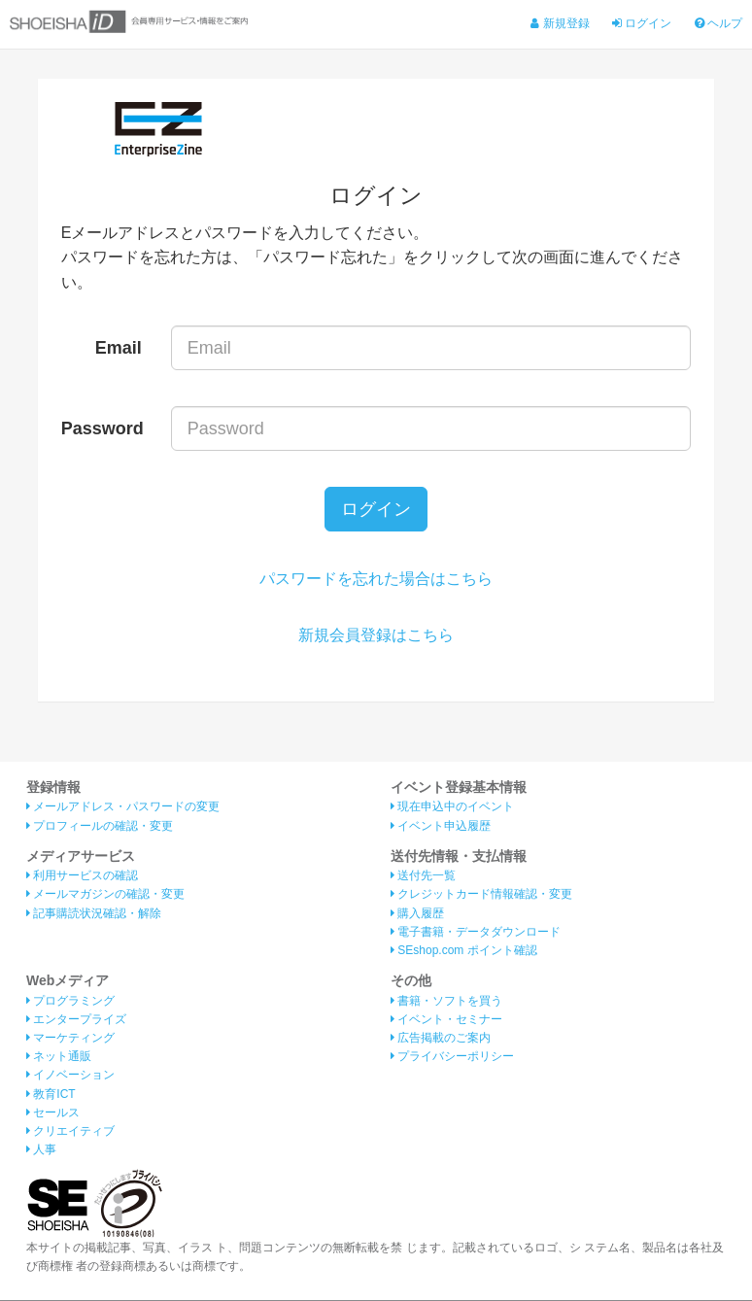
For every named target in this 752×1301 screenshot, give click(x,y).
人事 (41, 1151)
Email (118, 348)
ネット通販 (58, 1058)
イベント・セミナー (446, 1020)
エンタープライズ (76, 1020)
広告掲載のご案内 (441, 1038)
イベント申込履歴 (441, 827)
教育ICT (51, 1095)
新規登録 (559, 23)
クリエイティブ (70, 1132)
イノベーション (70, 1076)
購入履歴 (417, 914)
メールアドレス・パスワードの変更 (123, 808)
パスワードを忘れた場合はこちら (376, 579)
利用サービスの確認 (82, 877)
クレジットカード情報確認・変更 (481, 896)
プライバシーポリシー (452, 1058)
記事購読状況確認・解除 (93, 914)
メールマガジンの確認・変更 (105, 896)
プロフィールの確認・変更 (99, 827)
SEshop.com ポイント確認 (464, 951)
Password (102, 428)
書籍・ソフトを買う (446, 1002)
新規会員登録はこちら (376, 636)
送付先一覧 (423, 877)
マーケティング (70, 1038)
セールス (53, 1113)
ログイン (641, 23)
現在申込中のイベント (452, 808)
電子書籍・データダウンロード (476, 933)
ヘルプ (718, 23)
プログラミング (70, 1002)
